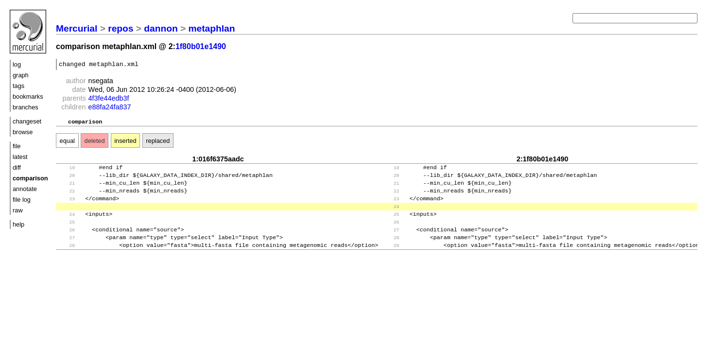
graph (21, 75)
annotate (25, 188)
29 (390, 259)
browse (23, 132)
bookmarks (28, 96)
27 (390, 241)
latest (20, 156)
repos (120, 28)
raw (18, 210)
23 (66, 206)
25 (390, 224)
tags (18, 85)
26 (390, 232)
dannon (160, 28)
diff (17, 167)
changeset (27, 121)
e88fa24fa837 (109, 108)
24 (390, 215)
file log (22, 199)
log (17, 64)
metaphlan (212, 28)
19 (66, 171)
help (18, 224)
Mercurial (76, 28)
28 (390, 250)
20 (66, 180)
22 (66, 197)
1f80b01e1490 (200, 46)
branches (25, 107)
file (16, 146)
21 (66, 189)
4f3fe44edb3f (108, 100)
